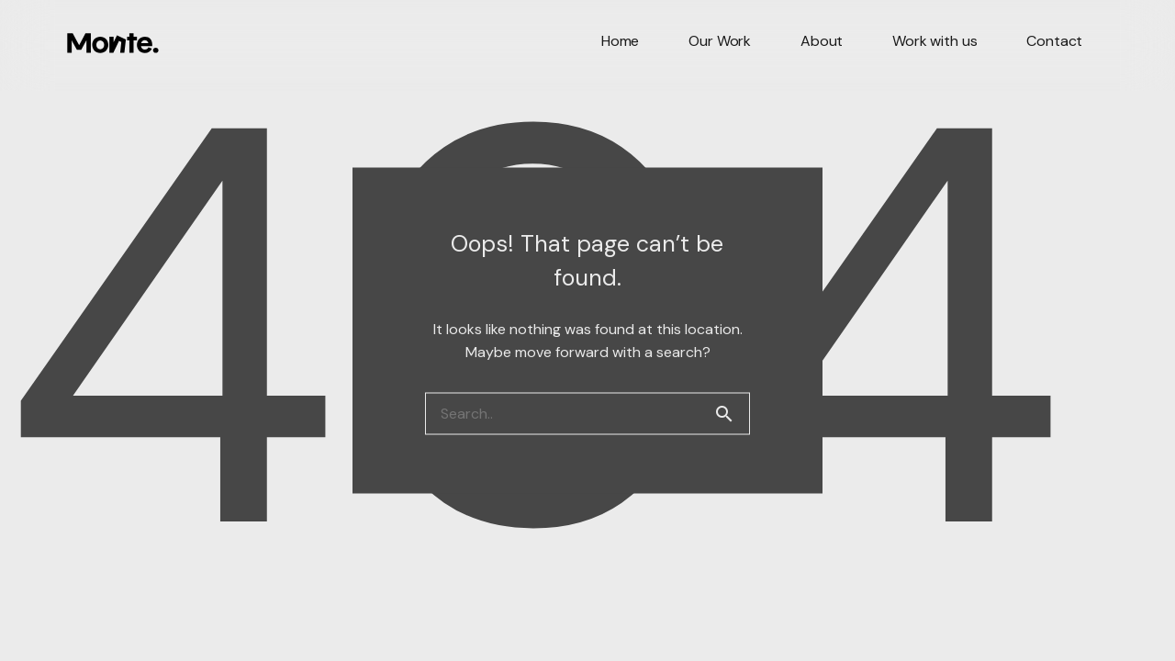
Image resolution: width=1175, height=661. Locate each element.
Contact (1054, 41)
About (821, 41)
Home (620, 41)
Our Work (719, 41)
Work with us (934, 41)
